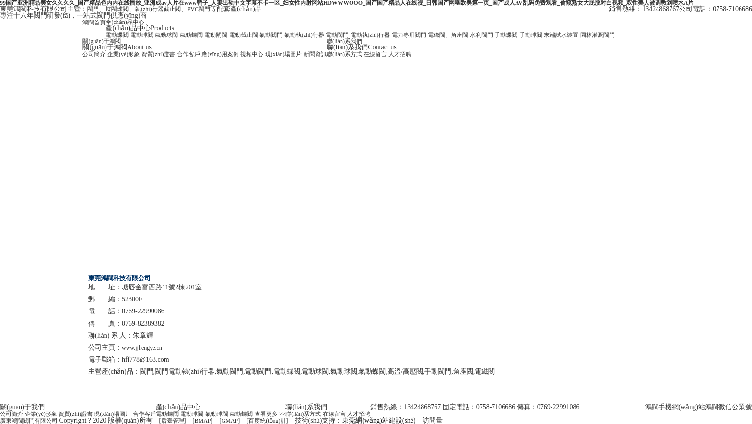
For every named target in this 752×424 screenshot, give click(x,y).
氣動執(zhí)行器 (304, 35)
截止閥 (172, 9)
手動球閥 (530, 35)
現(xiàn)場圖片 (283, 54)
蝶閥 (111, 9)
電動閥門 (337, 35)
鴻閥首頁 (94, 22)
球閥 (123, 9)
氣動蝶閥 (191, 35)
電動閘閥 (215, 35)
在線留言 (375, 54)
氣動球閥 (166, 35)
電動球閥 (141, 35)
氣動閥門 (270, 35)
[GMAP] (230, 420)
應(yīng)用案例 (219, 54)
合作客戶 (188, 54)
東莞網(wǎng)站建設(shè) (378, 420)
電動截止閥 (243, 35)
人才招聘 (399, 54)
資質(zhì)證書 (158, 54)
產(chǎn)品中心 (125, 22)
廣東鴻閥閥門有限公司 (29, 420)
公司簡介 (94, 54)
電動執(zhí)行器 (370, 35)
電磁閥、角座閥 (448, 35)
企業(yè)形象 (123, 54)
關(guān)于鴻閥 (101, 41)
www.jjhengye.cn (142, 347)
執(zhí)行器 (149, 9)
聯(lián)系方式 (344, 54)
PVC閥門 (199, 9)
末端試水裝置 (561, 35)
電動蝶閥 (117, 35)
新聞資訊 (315, 54)
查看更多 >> (270, 414)
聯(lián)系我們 (344, 41)
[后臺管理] (172, 420)
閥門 (93, 9)
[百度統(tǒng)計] (267, 420)
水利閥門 (481, 35)
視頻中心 (251, 54)
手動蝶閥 (505, 35)
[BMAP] (203, 420)
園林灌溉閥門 (597, 35)
